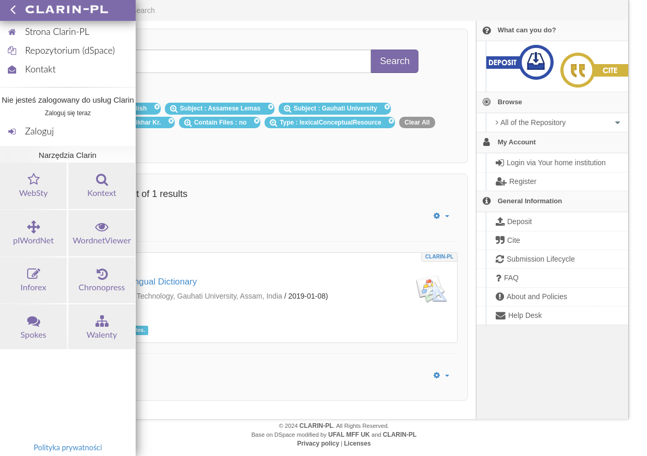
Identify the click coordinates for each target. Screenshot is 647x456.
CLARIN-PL (439, 257)
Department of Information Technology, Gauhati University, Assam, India (166, 296)
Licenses (357, 443)
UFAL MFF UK (349, 434)
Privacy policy (318, 443)
